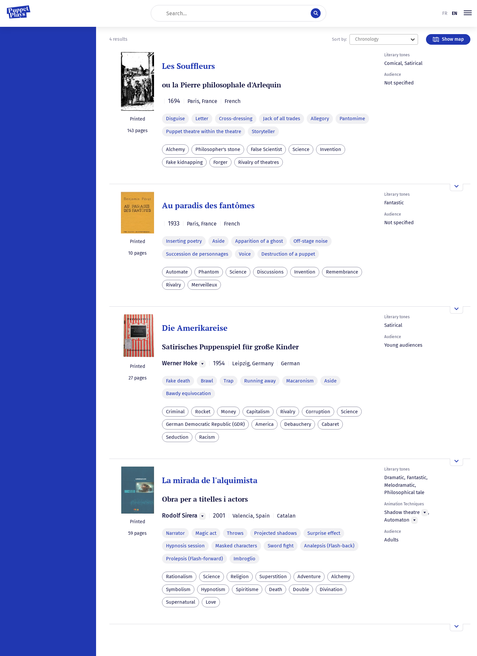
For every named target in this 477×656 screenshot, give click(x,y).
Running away (260, 381)
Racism (207, 437)
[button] (467, 13)
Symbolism (178, 589)
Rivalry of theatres (258, 162)
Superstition (273, 577)
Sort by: (339, 39)
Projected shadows (275, 533)
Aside (218, 241)
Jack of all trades (281, 119)
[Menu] (202, 364)
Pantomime (352, 119)
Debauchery (297, 424)
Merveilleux (204, 285)
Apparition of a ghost (259, 241)
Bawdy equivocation (188, 393)
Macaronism (300, 381)
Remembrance (342, 272)
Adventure (309, 577)
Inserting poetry (184, 241)
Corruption (318, 412)
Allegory (320, 119)
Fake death (178, 381)
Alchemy (175, 149)
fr (444, 13)
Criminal (175, 412)
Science (300, 149)
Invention (330, 149)
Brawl (207, 381)
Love (211, 602)
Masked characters (236, 546)
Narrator (175, 533)
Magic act (205, 533)
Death (275, 589)
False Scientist (266, 149)
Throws (235, 533)
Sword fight (280, 546)
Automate (177, 272)
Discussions (270, 272)
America (264, 424)
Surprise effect (323, 533)
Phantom (208, 272)
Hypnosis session (185, 546)
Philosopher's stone (217, 149)
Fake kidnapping (184, 162)
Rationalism (179, 577)
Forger (220, 162)
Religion (240, 577)
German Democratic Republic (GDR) (205, 424)
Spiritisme (247, 589)
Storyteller (263, 131)
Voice (245, 254)
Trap (229, 381)
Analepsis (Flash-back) (329, 546)
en (454, 13)
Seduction (177, 437)
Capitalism (258, 412)
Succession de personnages (197, 254)
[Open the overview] (456, 187)
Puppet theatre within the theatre (203, 131)
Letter (201, 119)
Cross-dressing (235, 119)
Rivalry (173, 285)
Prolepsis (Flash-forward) (194, 559)
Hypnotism (213, 589)
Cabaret (330, 424)
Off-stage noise (310, 241)
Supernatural (180, 602)
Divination (331, 589)
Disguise (175, 119)
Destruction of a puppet (288, 254)
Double (301, 589)
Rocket (202, 412)
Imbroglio (244, 559)
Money (228, 412)
